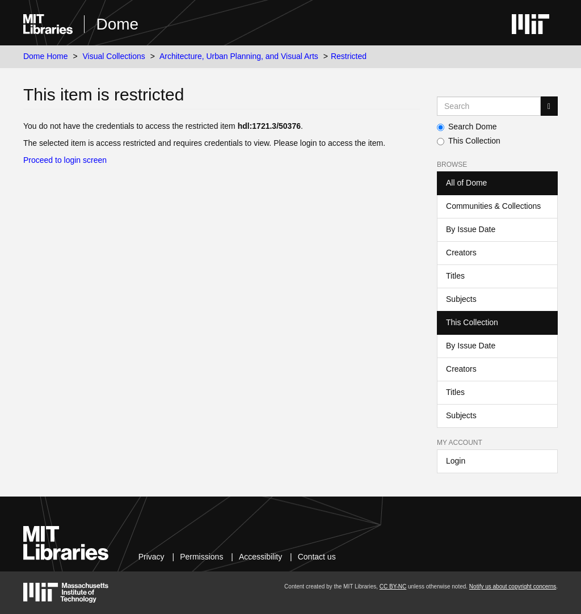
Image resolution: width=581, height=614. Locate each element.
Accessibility (260, 556)
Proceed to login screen (65, 160)
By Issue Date (470, 229)
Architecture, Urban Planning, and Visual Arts (238, 56)
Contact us (317, 556)
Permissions (201, 556)
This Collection (468, 140)
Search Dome (467, 126)
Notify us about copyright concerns (512, 586)
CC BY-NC (393, 586)
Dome (117, 24)
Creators (461, 252)
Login (455, 460)
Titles (455, 275)
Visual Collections (114, 56)
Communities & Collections (493, 206)
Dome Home (45, 56)
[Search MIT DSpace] (489, 106)
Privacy (151, 556)
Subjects (461, 299)
